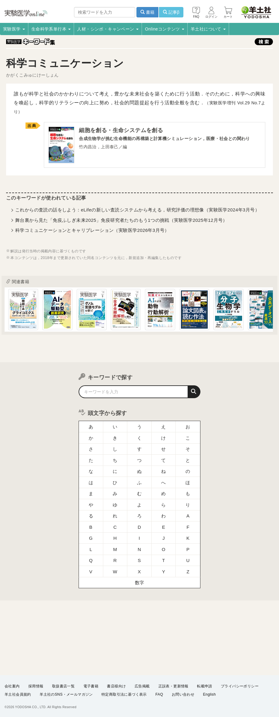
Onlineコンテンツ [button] (164, 29)
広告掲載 (142, 686)
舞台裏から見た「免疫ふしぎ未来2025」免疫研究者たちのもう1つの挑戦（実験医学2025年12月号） (121, 220)
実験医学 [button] (14, 29)
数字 (139, 582)
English (209, 694)
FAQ (159, 694)
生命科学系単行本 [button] (51, 29)
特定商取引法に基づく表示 (124, 694)
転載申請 (204, 686)
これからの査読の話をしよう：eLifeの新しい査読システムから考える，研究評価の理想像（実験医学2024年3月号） (137, 209)
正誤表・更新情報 (173, 686)
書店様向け (116, 686)
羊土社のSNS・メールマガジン (66, 694)
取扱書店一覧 (63, 686)
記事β (171, 12)
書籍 (147, 12)
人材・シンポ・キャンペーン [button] (108, 29)
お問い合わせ (183, 694)
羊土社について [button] (208, 29)
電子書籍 (91, 686)
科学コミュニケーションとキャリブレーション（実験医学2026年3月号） (92, 230)
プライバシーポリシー (240, 686)
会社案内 (12, 686)
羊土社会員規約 (18, 694)
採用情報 (36, 686)
